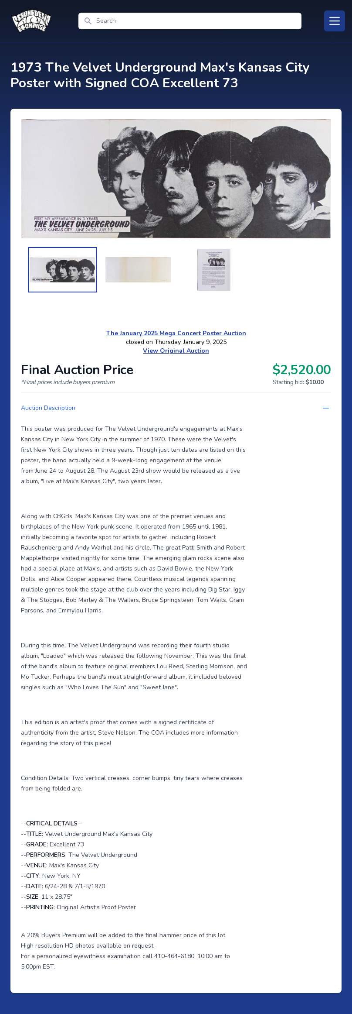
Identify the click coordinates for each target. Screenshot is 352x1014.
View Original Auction (176, 351)
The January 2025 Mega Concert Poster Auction (176, 333)
